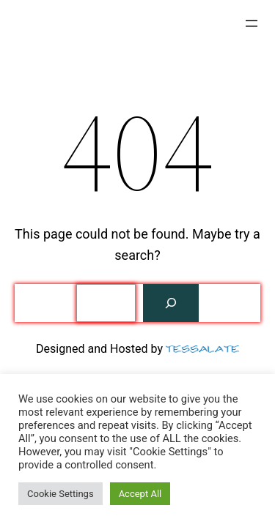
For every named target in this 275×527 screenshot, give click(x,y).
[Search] (171, 303)
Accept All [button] (140, 493)
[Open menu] (251, 23)
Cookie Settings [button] (60, 493)
